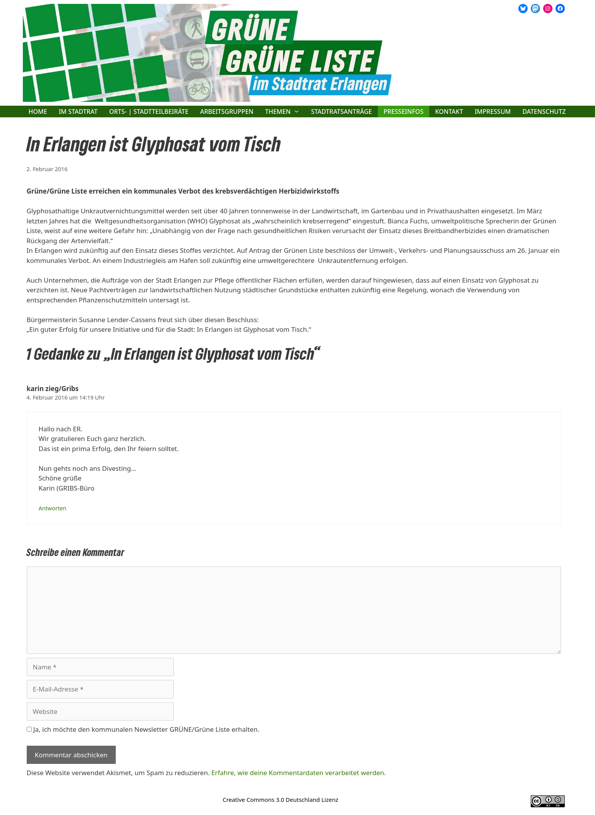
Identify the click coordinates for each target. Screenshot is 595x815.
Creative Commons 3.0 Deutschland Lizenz (280, 799)
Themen (285, 111)
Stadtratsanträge (341, 111)
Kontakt (449, 111)
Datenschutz (544, 111)
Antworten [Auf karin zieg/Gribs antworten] (53, 508)
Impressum (493, 111)
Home (38, 111)
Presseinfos (404, 111)
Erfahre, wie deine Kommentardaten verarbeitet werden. (298, 772)
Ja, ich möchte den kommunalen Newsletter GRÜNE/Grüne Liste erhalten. (143, 729)
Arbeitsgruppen (227, 111)
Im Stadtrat (78, 111)
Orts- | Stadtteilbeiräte (149, 111)
